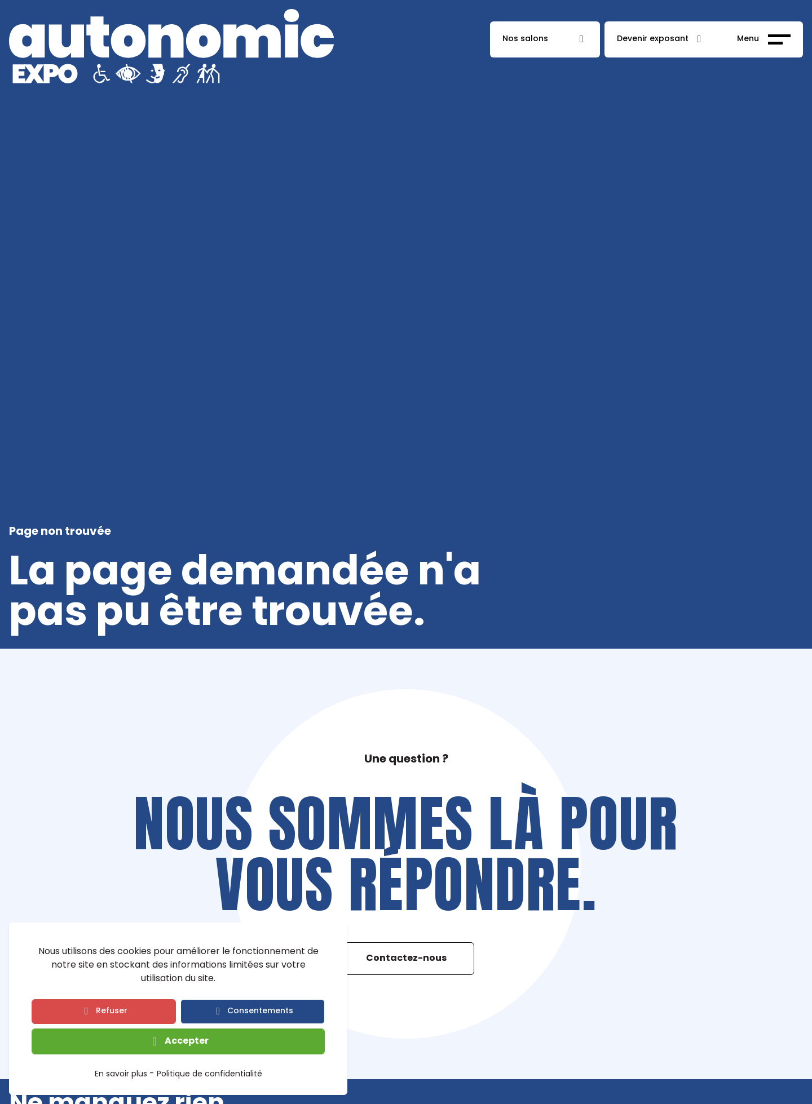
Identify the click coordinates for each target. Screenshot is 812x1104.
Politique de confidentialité (209, 1075)
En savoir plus (121, 1075)
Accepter (187, 1041)
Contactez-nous (406, 958)
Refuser (111, 1011)
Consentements (260, 1011)
